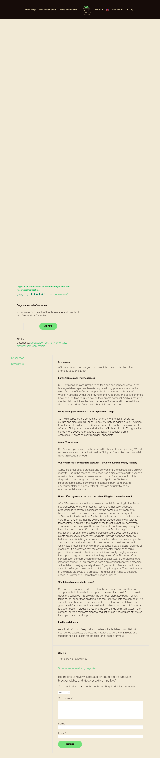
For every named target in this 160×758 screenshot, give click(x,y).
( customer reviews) (56, 231)
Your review (65, 635)
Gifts (64, 279)
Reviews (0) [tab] (17, 301)
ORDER (48, 263)
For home (55, 279)
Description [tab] (17, 295)
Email (62, 670)
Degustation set (39, 279)
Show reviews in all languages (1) (77, 605)
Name (62, 660)
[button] (132, 9)
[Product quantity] (27, 263)
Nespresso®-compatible (31, 283)
